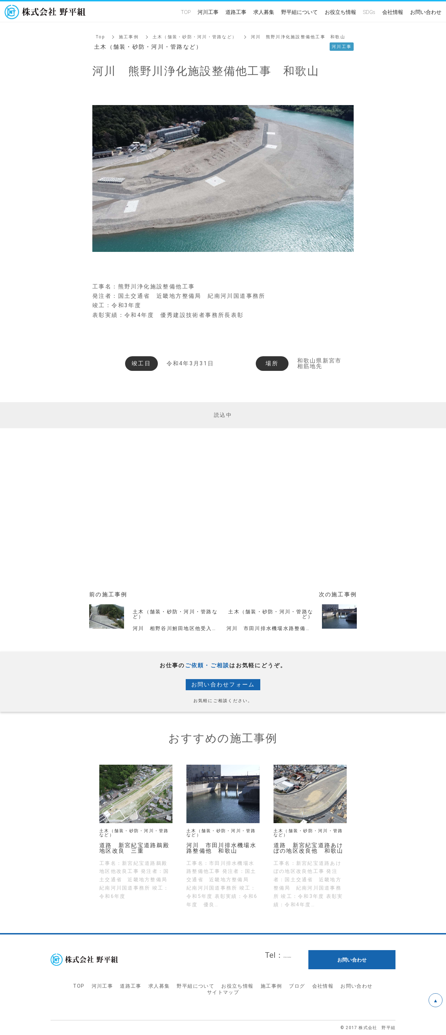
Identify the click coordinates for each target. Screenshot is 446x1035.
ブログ (297, 986)
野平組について (195, 986)
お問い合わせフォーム (223, 684)
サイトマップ (223, 992)
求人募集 (159, 986)
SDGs (369, 12)
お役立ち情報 (237, 986)
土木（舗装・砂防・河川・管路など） (195, 36)
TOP (78, 986)
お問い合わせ (356, 986)
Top (100, 36)
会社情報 (323, 986)
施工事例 (129, 36)
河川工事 (102, 986)
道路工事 (130, 986)
